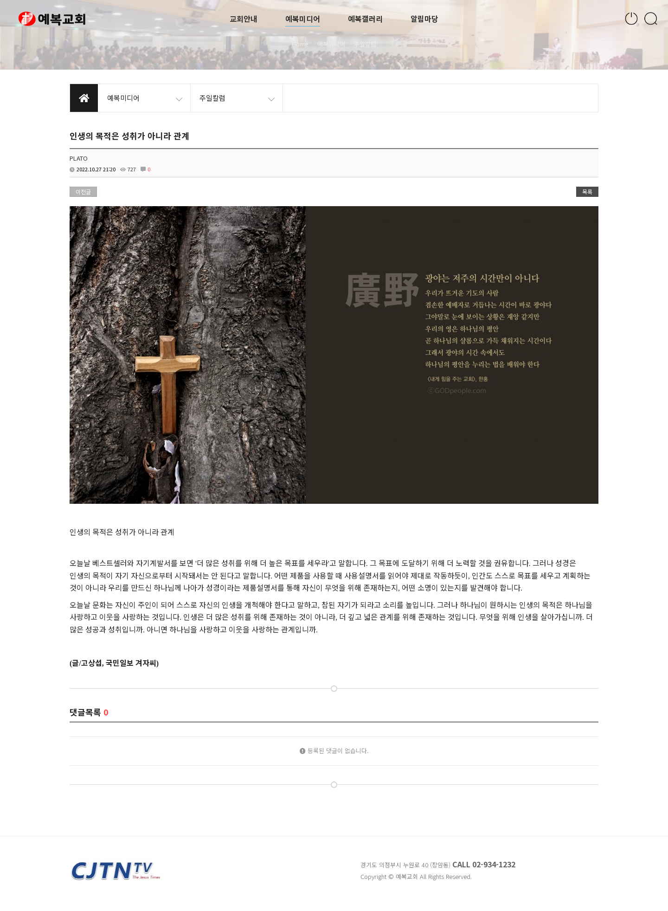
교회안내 (243, 18)
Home (300, 43)
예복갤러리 (365, 18)
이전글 (83, 191)
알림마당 (424, 18)
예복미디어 (302, 18)
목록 (587, 191)
